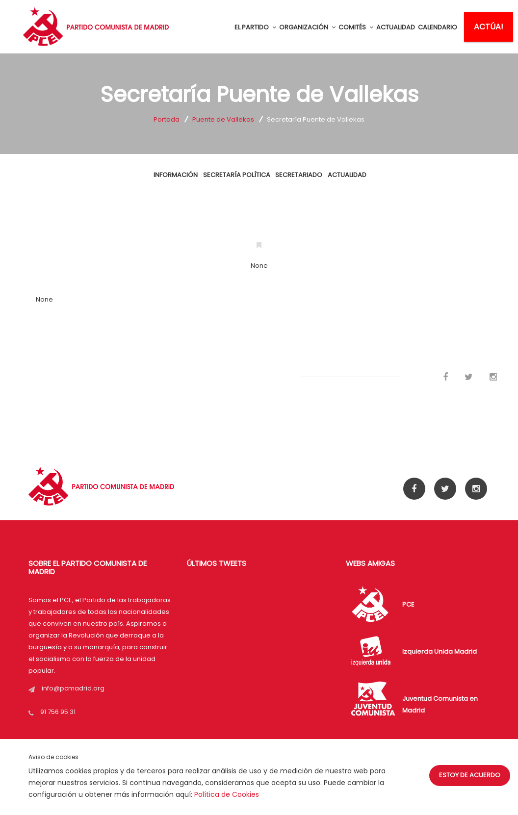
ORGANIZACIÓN (307, 27)
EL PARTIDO (255, 27)
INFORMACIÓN (179, 181)
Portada (167, 119)
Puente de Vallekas (223, 119)
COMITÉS (355, 27)
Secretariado (298, 181)
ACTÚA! (488, 26)
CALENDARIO (437, 27)
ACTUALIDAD (395, 27)
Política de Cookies (226, 794)
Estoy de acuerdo (469, 775)
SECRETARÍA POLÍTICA (238, 181)
